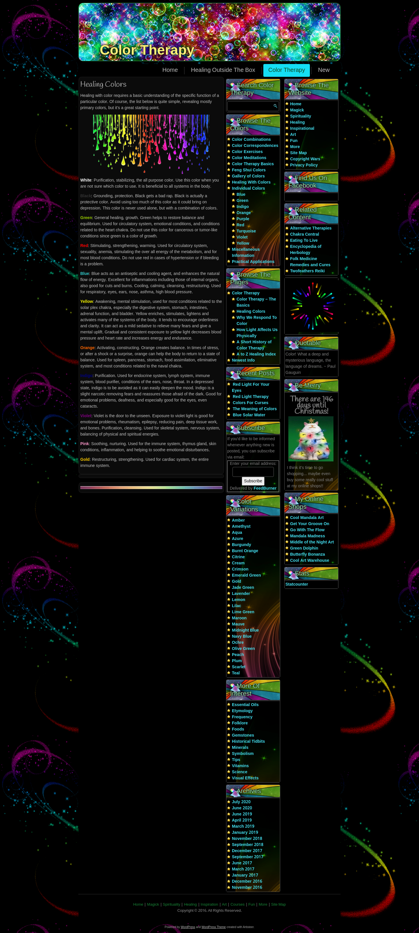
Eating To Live (304, 240)
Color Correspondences (255, 145)
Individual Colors (248, 188)
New (324, 70)
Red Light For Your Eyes (250, 387)
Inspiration (209, 904)
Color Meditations (249, 157)
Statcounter (296, 584)
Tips (236, 759)
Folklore (240, 723)
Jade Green (243, 587)
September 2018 (247, 844)
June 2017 (242, 863)
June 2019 (242, 814)
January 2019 (245, 832)
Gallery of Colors (248, 176)
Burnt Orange (245, 551)
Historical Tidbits (248, 741)
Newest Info (243, 360)
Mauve (238, 624)
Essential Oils (245, 704)
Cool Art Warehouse (309, 560)
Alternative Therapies (311, 228)
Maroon (239, 618)
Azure (237, 538)
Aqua (237, 532)
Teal (236, 673)
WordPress (188, 927)
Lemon (238, 599)
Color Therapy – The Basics (256, 302)
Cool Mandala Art (307, 517)
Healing (297, 122)
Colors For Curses (250, 402)
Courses (237, 904)
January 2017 (245, 875)
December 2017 (247, 850)
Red (240, 225)
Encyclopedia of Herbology (305, 249)
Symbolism (243, 753)
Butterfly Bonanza (307, 554)
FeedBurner (265, 488)
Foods (238, 729)
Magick (297, 110)
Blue (241, 194)
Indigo (243, 206)
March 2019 (243, 826)
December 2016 (247, 881)
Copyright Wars (305, 159)
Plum (237, 660)
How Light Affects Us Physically (257, 333)
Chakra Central (304, 234)
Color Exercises (247, 151)
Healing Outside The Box (223, 70)
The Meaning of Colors (255, 409)
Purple (243, 219)
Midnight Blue (245, 630)
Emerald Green (246, 575)
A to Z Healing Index (256, 354)
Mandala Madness (307, 536)
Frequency (242, 717)
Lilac (236, 606)
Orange (244, 212)
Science (239, 772)
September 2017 (247, 857)
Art (293, 134)
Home (170, 70)
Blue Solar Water (249, 415)
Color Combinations (251, 139)
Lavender (241, 593)
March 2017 (243, 869)
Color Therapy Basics (253, 164)
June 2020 (242, 808)
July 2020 (241, 802)
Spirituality (300, 116)
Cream (238, 563)
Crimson (240, 569)
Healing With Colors (251, 182)
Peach (238, 654)
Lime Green (243, 612)
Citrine (238, 557)
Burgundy (241, 544)
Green (242, 200)
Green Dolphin (304, 548)
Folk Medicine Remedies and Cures (310, 262)
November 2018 (247, 838)
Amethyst (241, 526)
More (295, 146)
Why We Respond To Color (257, 320)
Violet (242, 237)
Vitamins (240, 766)
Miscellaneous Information (246, 252)
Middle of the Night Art (312, 542)
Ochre (238, 642)
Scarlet (239, 667)
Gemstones (243, 735)
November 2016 (247, 887)
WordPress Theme (214, 927)
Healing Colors (251, 311)
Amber (238, 520)
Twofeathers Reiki (307, 271)
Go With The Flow (307, 530)
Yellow (243, 243)
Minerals (240, 747)
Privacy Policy (304, 165)
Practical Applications (253, 261)
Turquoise (246, 231)
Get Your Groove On (309, 523)
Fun (294, 140)
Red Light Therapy (251, 396)
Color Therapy (147, 50)
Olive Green (243, 648)
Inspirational (302, 128)
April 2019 (242, 820)
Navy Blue (242, 636)
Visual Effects (245, 778)
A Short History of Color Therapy (254, 345)
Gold (236, 581)
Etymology (242, 711)
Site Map (298, 153)
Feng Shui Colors (249, 170)
